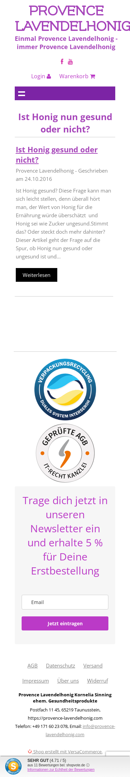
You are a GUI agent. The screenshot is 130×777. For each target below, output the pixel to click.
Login (41, 76)
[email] (65, 602)
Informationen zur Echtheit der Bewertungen (61, 770)
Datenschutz (60, 665)
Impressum (35, 680)
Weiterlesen (36, 274)
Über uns (68, 680)
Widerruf (97, 680)
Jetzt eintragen (65, 623)
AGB (32, 665)
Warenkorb (77, 76)
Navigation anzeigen (21, 93)
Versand (93, 665)
